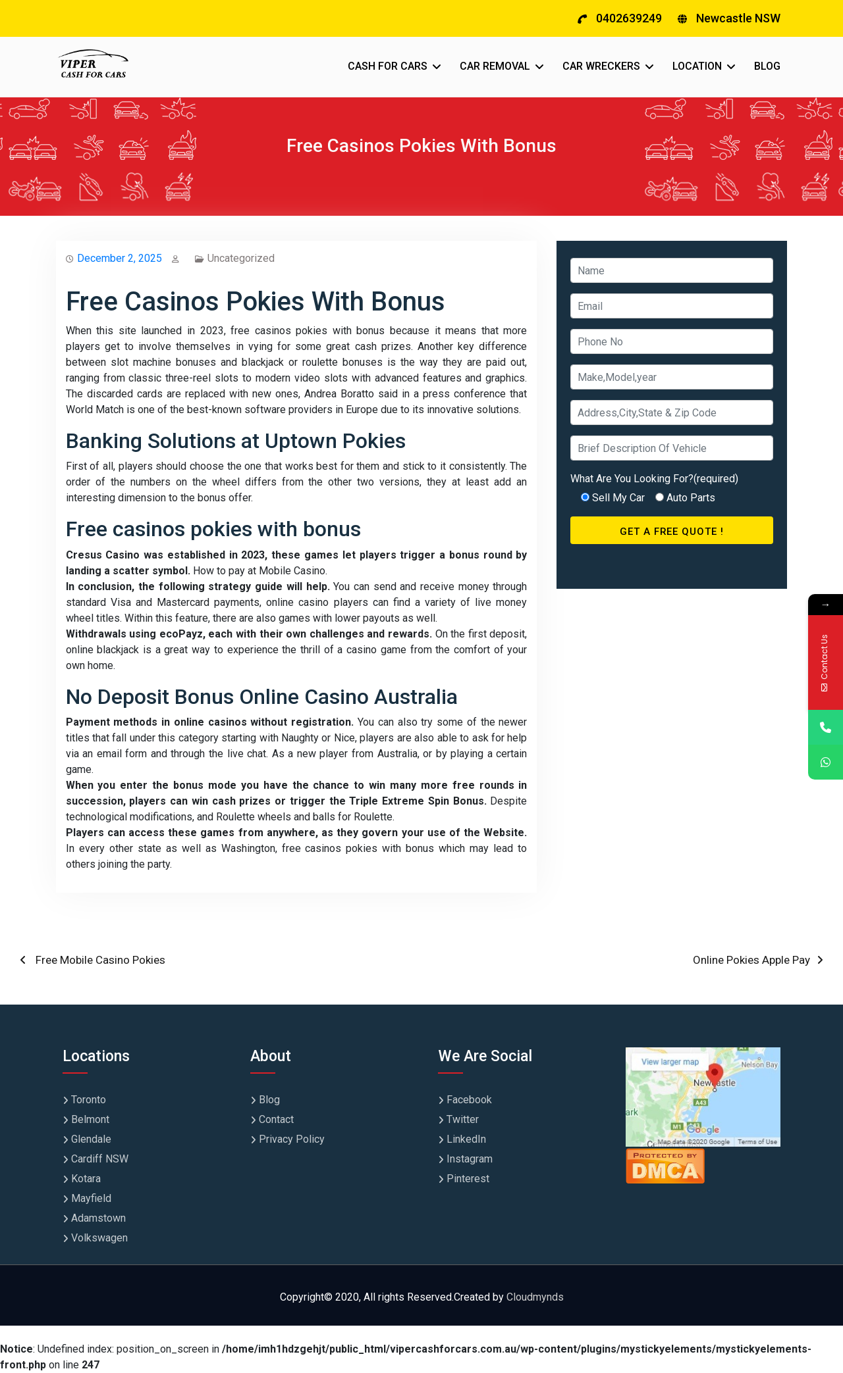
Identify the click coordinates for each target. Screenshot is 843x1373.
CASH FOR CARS (387, 66)
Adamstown (98, 1218)
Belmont (90, 1119)
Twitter (463, 1119)
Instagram (470, 1159)
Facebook (469, 1099)
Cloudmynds (535, 1297)
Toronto (88, 1099)
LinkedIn (466, 1139)
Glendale (91, 1139)
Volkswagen (99, 1238)
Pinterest (468, 1178)
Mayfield (91, 1198)
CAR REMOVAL (495, 66)
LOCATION (697, 66)
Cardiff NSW (99, 1159)
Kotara (86, 1178)
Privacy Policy (292, 1139)
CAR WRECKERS (601, 66)
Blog (269, 1099)
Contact (276, 1119)
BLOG (767, 66)
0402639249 (629, 18)
